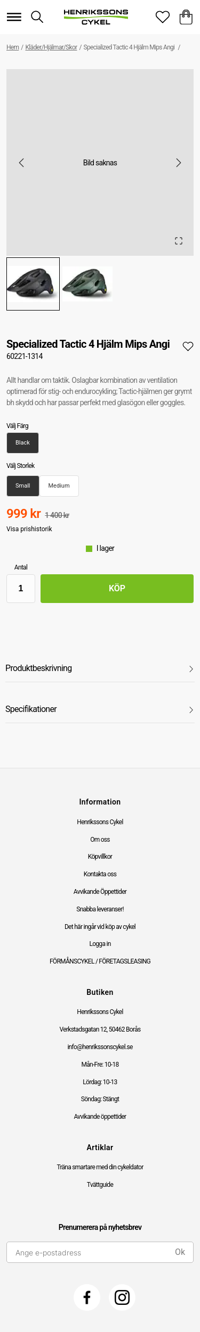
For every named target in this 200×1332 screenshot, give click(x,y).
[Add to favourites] (188, 346)
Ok (180, 1252)
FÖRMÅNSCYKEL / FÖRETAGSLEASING (100, 961)
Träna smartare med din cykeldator (100, 1167)
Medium (59, 485)
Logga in (99, 944)
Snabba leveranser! (100, 909)
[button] (100, 162)
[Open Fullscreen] (178, 241)
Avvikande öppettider (100, 1116)
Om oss (100, 839)
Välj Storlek (20, 466)
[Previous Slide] (21, 162)
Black (22, 442)
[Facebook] (87, 1297)
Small (22, 485)
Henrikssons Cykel (100, 822)
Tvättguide (100, 1184)
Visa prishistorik (29, 529)
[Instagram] (122, 1297)
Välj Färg (17, 426)
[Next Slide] (178, 162)
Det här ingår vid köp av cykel (100, 927)
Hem (12, 47)
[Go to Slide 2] (87, 284)
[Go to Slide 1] (33, 284)
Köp (117, 588)
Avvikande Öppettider (100, 891)
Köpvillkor (100, 856)
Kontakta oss (100, 874)
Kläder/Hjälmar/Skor (51, 47)
